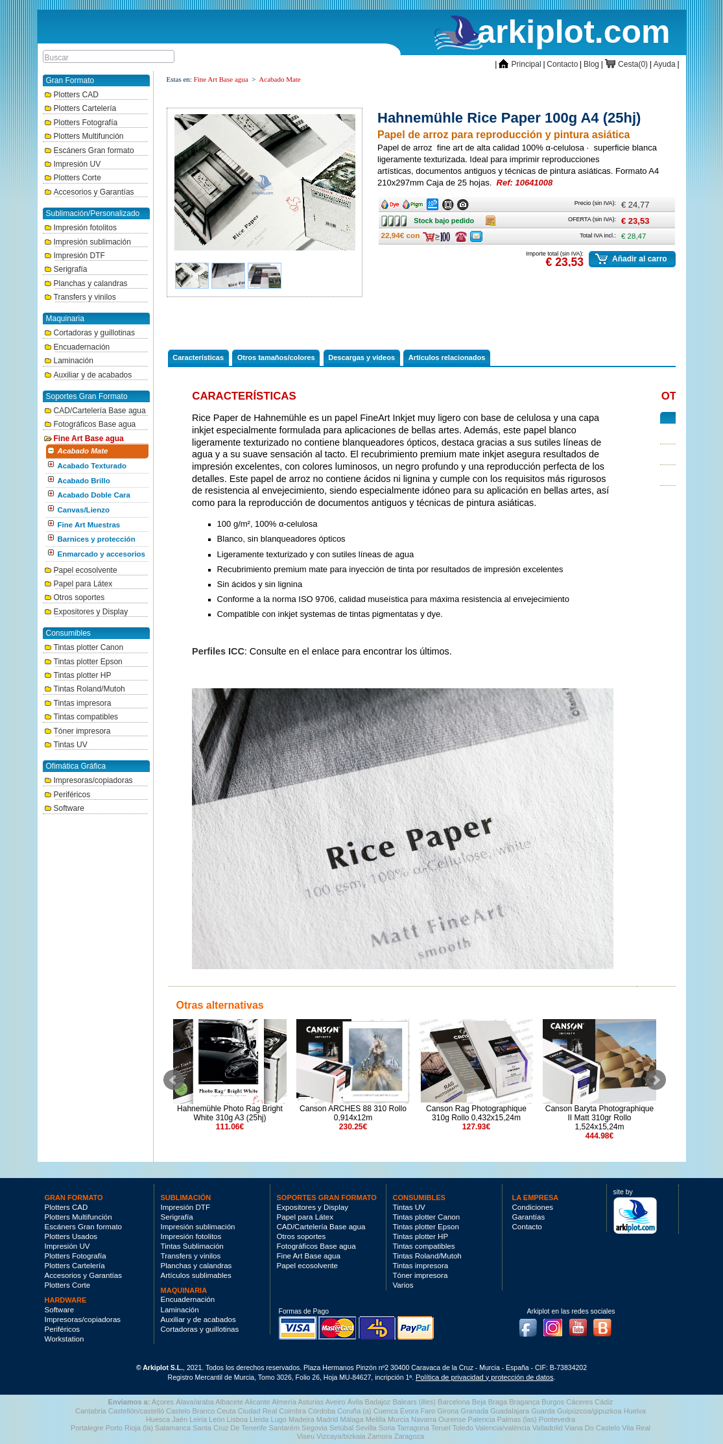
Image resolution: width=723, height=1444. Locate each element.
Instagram (555, 1324)
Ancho (391, 202)
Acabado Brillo (84, 481)
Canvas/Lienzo (84, 510)
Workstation (64, 1339)
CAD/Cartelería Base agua (95, 410)
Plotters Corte (72, 177)
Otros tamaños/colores (276, 357)
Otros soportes (74, 597)
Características (198, 357)
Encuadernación (77, 347)
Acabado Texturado (92, 466)
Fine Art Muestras (89, 525)
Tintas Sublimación (192, 1246)
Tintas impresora (78, 703)
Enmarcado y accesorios (102, 554)
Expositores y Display (86, 611)
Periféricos (67, 794)
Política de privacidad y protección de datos (484, 1377)
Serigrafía (66, 269)
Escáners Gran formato (89, 150)
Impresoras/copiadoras (88, 780)
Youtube (581, 1324)
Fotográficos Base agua (90, 424)
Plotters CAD (71, 94)
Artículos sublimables (196, 1275)
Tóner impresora (77, 731)
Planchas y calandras (86, 283)
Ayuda (665, 64)
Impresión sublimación (87, 242)
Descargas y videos (361, 357)
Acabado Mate (83, 451)
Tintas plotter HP (78, 675)
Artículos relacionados (447, 357)
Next (655, 1080)
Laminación (68, 360)
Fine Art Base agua (84, 438)
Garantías (528, 1217)
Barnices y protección (97, 539)
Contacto (562, 64)
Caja (491, 218)
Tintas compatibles (81, 716)
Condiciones (533, 1207)
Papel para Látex (78, 583)
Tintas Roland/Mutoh (84, 688)
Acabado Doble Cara (94, 495)
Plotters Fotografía (81, 122)
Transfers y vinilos (80, 297)
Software (64, 808)
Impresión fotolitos (80, 227)
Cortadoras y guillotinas (89, 332)
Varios (403, 1285)
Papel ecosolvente (80, 570)
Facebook (531, 1324)
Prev (173, 1080)
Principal (520, 64)
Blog (591, 64)
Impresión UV (72, 164)
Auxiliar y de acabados (88, 374)
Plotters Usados (71, 1236)
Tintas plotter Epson (83, 661)
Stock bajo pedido (400, 220)
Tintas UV (66, 744)
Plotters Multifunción (84, 136)
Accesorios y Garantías (89, 192)
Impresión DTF (74, 255)
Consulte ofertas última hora (461, 237)
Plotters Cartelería (80, 108)
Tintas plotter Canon (84, 647)
